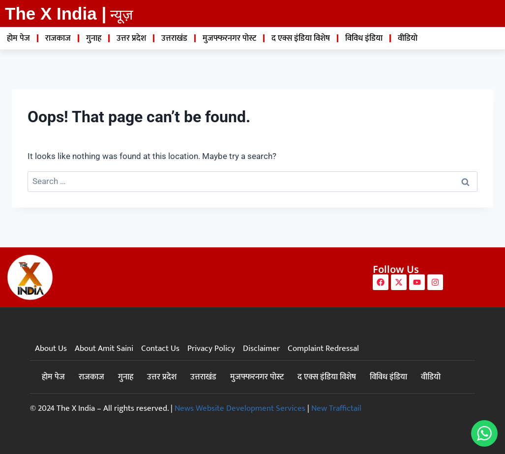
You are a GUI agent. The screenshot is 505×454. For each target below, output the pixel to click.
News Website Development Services (240, 408)
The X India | (55, 13)
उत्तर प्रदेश (131, 38)
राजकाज (58, 38)
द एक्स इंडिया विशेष (300, 38)
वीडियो (407, 38)
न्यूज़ (121, 15)
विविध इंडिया (364, 38)
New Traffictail (336, 408)
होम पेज (18, 38)
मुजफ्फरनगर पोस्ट (229, 38)
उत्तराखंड (174, 38)
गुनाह (93, 38)
